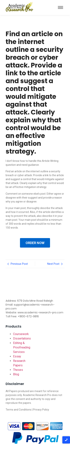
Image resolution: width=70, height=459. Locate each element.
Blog (16, 374)
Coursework (21, 334)
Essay (17, 356)
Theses (18, 370)
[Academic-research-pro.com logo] (19, 7)
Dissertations (22, 338)
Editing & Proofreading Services (21, 347)
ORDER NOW (35, 243)
